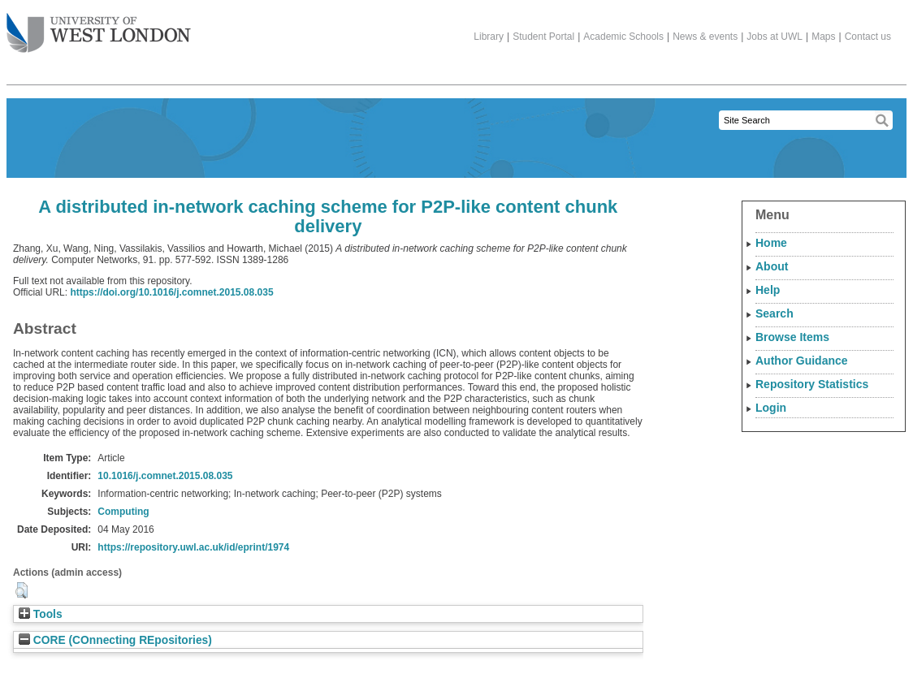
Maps (823, 36)
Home (771, 242)
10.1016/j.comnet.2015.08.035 (164, 476)
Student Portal (543, 36)
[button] (21, 590)
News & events (705, 36)
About (771, 266)
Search (774, 313)
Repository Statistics (811, 384)
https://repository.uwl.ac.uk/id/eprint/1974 (193, 547)
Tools (41, 614)
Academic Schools (623, 36)
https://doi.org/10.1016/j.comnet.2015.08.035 (171, 292)
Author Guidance (801, 360)
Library (489, 36)
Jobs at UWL (774, 36)
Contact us (868, 36)
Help (767, 289)
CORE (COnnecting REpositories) (115, 640)
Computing (123, 511)
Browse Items (792, 337)
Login (770, 407)
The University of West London (99, 26)
